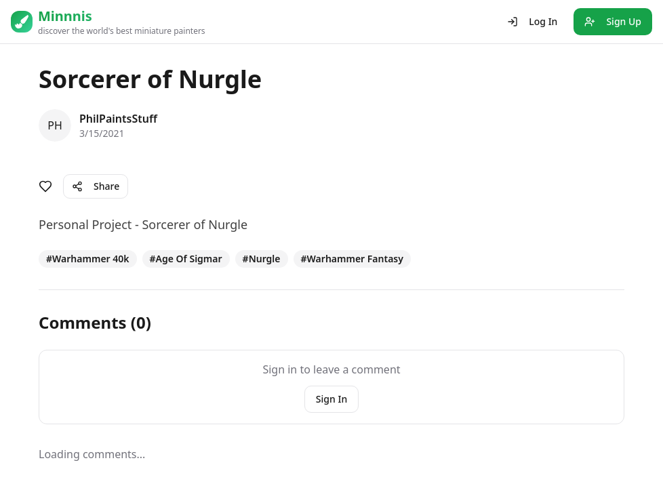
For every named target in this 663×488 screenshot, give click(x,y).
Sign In (331, 398)
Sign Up (612, 21)
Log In (532, 21)
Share (95, 186)
